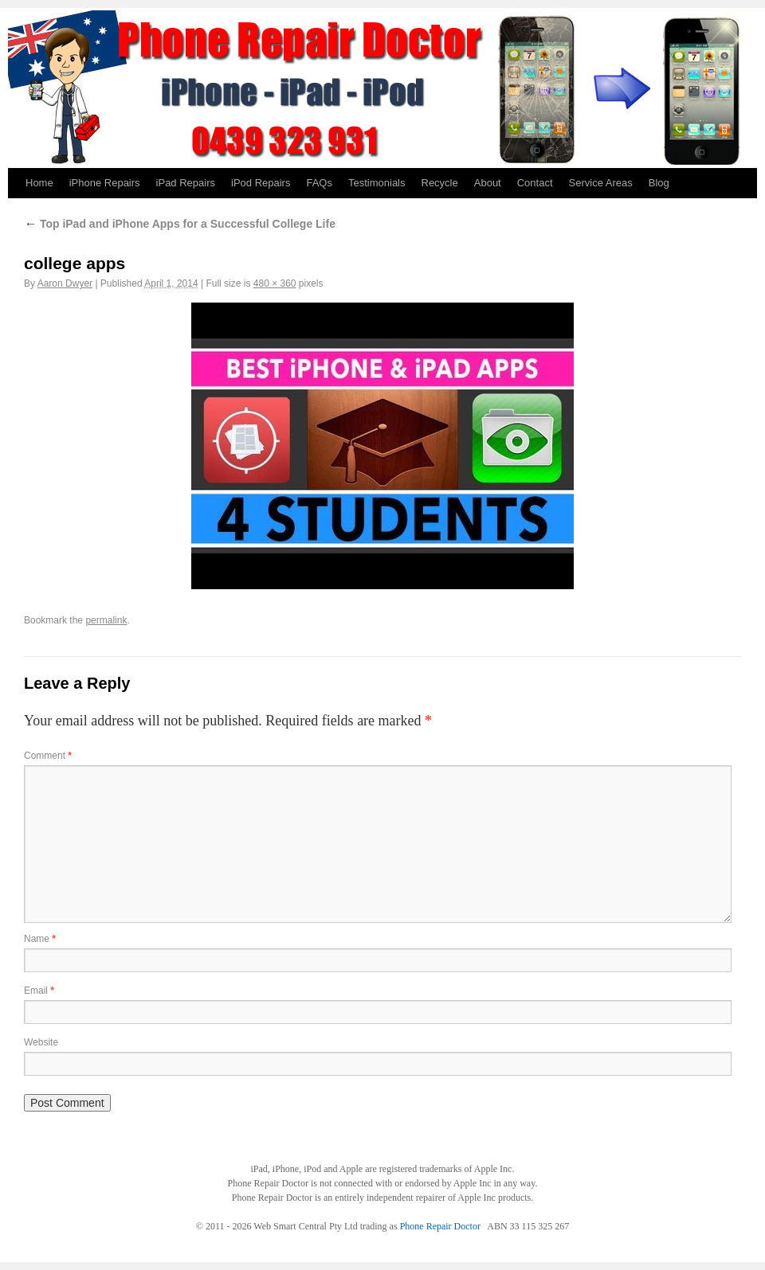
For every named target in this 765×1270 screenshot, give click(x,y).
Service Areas (601, 183)
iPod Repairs (260, 183)
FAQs (319, 183)
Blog (659, 183)
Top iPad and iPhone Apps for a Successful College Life (179, 223)
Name (40, 938)
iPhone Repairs (104, 183)
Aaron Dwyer (64, 283)
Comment (48, 755)
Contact (535, 183)
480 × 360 (274, 283)
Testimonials (377, 183)
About (487, 183)
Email (39, 990)
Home (39, 183)
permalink (106, 620)
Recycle (440, 183)
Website (41, 1042)
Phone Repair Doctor (440, 1226)
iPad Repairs (185, 183)
